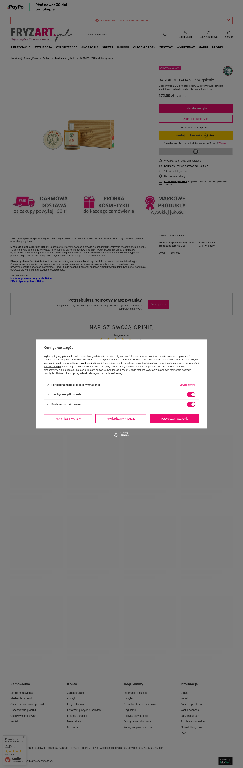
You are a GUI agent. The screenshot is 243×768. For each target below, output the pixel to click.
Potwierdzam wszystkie (175, 418)
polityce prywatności (81, 363)
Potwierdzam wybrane (68, 418)
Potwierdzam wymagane (120, 418)
